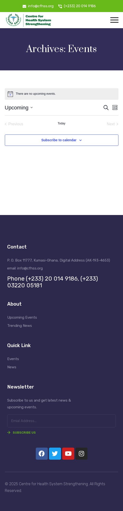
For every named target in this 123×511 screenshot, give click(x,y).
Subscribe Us (21, 432)
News (11, 367)
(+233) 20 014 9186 (80, 6)
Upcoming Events (22, 317)
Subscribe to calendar (58, 140)
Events (13, 359)
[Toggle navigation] (114, 20)
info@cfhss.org (41, 6)
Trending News (19, 325)
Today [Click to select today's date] (61, 123)
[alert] (61, 94)
